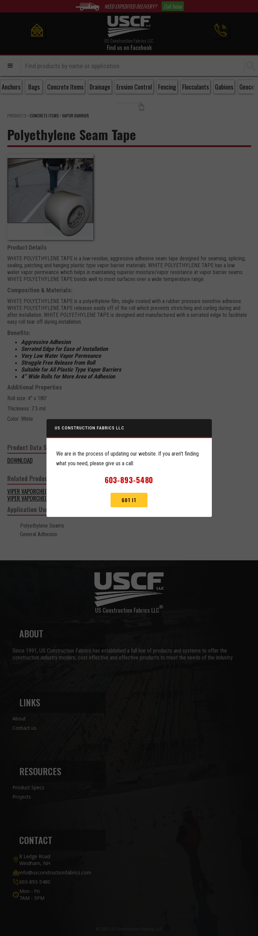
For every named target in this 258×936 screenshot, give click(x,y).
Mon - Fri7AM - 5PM (31, 894)
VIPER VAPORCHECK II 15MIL (38, 498)
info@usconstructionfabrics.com (55, 872)
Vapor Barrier (75, 115)
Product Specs (28, 787)
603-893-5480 (34, 881)
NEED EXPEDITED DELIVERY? (130, 6)
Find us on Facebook (129, 47)
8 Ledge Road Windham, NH (34, 859)
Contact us (24, 728)
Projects (21, 796)
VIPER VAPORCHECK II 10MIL (38, 491)
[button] (10, 65)
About (19, 718)
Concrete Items (44, 115)
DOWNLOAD (20, 460)
